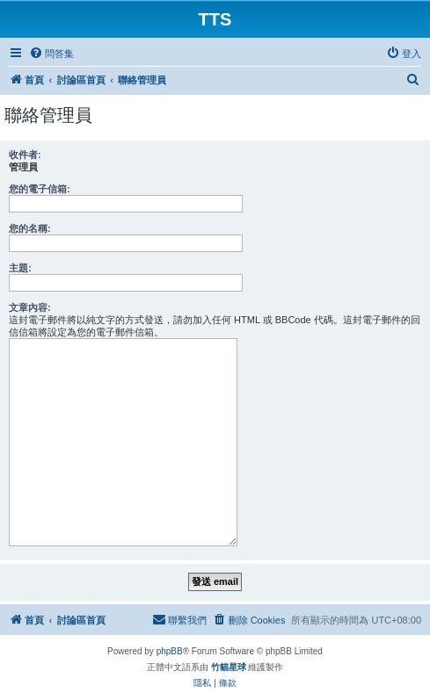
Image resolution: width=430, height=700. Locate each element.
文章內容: (30, 307)
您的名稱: (30, 228)
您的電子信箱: (39, 189)
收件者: (25, 154)
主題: (20, 268)
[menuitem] (51, 53)
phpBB (170, 651)
